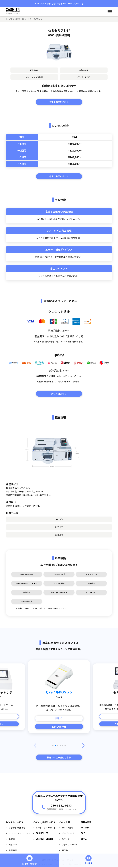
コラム (84, 854)
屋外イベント (66, 843)
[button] (52, 745)
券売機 (10, 854)
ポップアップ (66, 849)
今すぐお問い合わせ (59, 101)
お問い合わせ (59, 726)
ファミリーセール (68, 860)
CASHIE (40, 849)
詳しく (59, 718)
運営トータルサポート (44, 843)
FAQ (83, 849)
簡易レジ (11, 860)
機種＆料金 (86, 837)
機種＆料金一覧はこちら (59, 757)
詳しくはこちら (59, 393)
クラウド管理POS (15, 843)
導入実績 (85, 843)
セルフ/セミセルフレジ (18, 849)
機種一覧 (20, 19)
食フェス (64, 854)
